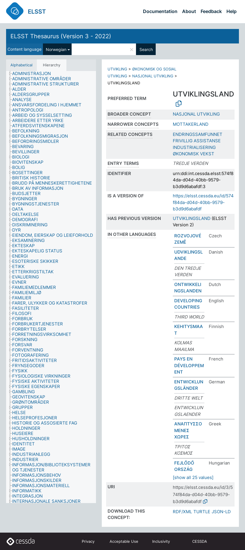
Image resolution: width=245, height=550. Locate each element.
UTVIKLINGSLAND (191, 218)
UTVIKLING (117, 69)
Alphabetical (21, 65)
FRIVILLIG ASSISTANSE (197, 140)
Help (231, 11)
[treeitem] (34, 73)
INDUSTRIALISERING (194, 147)
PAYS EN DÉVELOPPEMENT (189, 365)
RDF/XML (182, 511)
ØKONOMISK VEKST (193, 153)
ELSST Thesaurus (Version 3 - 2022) (60, 36)
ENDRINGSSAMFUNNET (197, 134)
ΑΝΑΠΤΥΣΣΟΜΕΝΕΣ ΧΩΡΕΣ (188, 430)
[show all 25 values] (193, 477)
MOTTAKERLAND (190, 124)
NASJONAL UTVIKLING (152, 76)
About (189, 11)
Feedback (211, 11)
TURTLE (201, 511)
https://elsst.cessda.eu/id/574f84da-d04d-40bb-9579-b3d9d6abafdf (203, 202)
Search (146, 49)
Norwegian (56, 49)
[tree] (51, 287)
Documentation (160, 11)
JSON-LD (221, 511)
